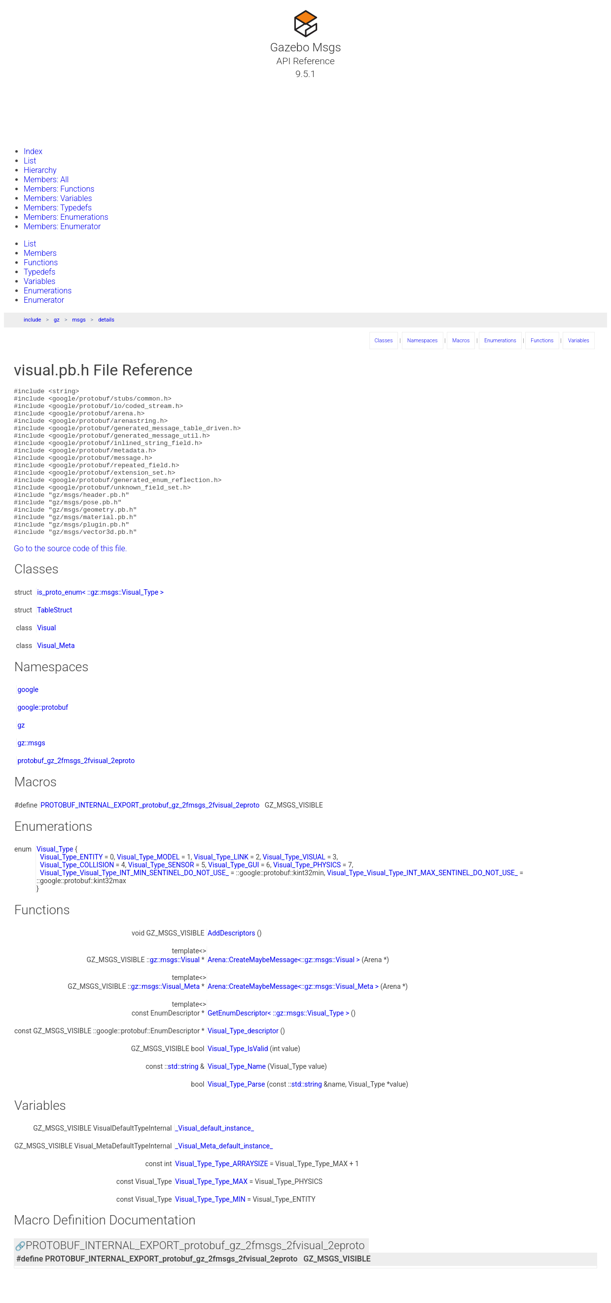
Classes (31, 97)
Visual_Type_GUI (233, 894)
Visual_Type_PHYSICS (307, 894)
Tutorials (33, 85)
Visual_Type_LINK (221, 887)
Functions (41, 262)
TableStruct (54, 640)
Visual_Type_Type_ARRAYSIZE (221, 1193)
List (30, 160)
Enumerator (44, 300)
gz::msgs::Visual (175, 989)
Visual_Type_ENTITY (71, 887)
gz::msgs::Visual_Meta (165, 1016)
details (106, 320)
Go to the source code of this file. (70, 578)
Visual (46, 657)
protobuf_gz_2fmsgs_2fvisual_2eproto (76, 790)
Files (26, 121)
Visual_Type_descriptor (243, 1060)
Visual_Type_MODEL (148, 887)
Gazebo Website (46, 133)
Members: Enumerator (62, 226)
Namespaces (41, 109)
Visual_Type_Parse (236, 1114)
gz (57, 320)
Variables (39, 281)
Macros (460, 340)
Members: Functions (59, 189)
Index (33, 151)
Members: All (46, 179)
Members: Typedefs (58, 207)
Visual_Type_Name (237, 1096)
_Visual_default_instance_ (214, 1158)
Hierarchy (40, 170)
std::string (183, 1096)
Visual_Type (54, 879)
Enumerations (48, 290)
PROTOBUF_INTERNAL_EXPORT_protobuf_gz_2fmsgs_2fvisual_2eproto (149, 835)
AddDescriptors (231, 963)
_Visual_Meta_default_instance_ (224, 1176)
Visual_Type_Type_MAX (211, 1211)
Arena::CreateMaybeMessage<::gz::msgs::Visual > (284, 989)
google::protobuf (42, 737)
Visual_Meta (55, 675)
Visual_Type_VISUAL (294, 887)
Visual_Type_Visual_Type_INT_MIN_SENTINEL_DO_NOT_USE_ (134, 902)
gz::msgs (31, 772)
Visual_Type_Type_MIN (210, 1229)
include (32, 320)
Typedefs (39, 272)
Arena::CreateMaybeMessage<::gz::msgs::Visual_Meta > (293, 1016)
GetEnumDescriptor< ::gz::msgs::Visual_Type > (278, 1043)
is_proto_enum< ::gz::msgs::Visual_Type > (100, 622)
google (27, 719)
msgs (78, 320)
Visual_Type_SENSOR (161, 894)
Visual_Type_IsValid (238, 1078)
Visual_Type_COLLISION (77, 894)
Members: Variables (58, 198)
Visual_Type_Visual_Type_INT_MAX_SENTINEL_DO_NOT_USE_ (422, 902)
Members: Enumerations (66, 217)
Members (40, 253)
